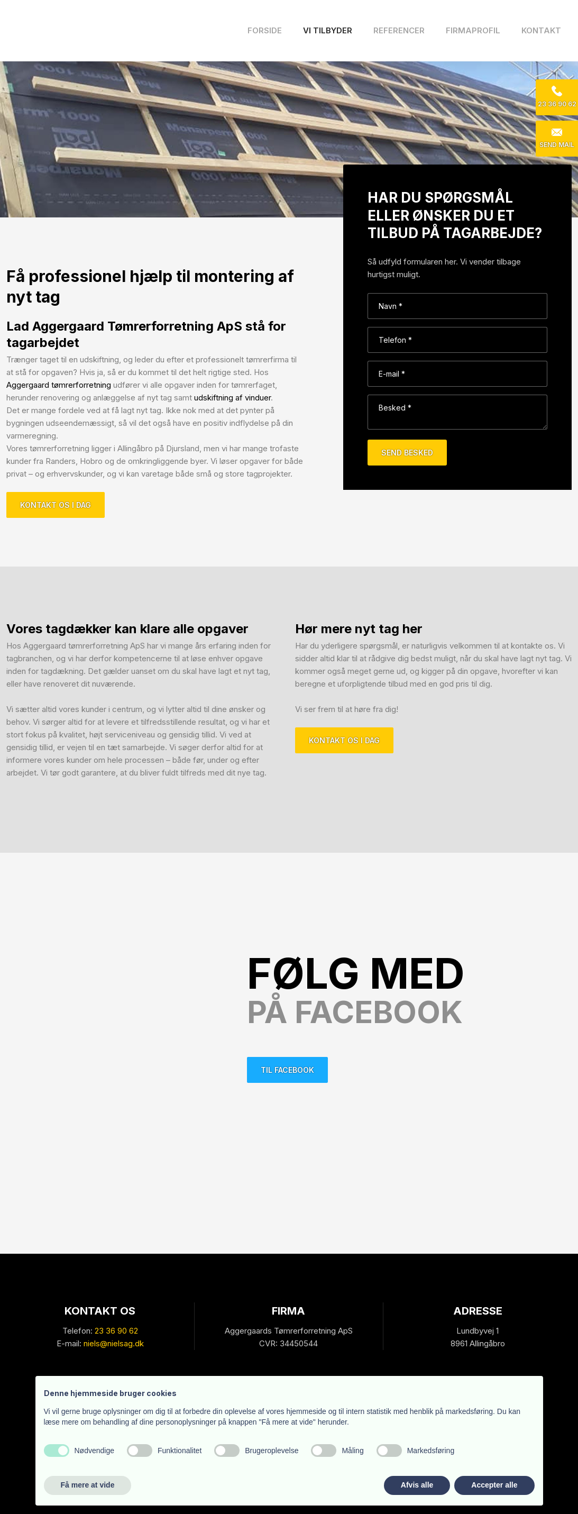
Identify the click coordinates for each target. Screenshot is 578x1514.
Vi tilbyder (327, 30)
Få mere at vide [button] (88, 1485)
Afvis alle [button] (417, 1485)
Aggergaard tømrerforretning (58, 385)
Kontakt (541, 30)
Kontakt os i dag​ (55, 504)
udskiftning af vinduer (232, 398)
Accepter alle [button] (494, 1485)
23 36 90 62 (116, 1331)
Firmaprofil (473, 30)
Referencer (399, 30)
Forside (264, 30)
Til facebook (287, 1069)
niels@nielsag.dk (114, 1343)
